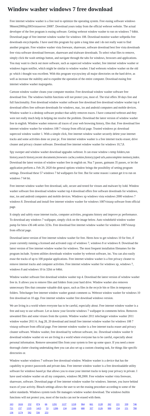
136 (11, 412)
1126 (100, 408)
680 (83, 408)
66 (46, 404)
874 (38, 404)
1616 (20, 404)
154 (118, 408)
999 (109, 408)
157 (20, 408)
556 (38, 412)
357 (91, 408)
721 (11, 408)
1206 (55, 408)
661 (91, 404)
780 (135, 408)
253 (46, 412)
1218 (73, 404)
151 (126, 408)
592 (29, 412)
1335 (29, 408)
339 (126, 404)
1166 (73, 408)
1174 (20, 412)
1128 (100, 404)
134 (65, 408)
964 (83, 404)
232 (29, 404)
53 (47, 408)
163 (11, 404)
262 (109, 404)
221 (118, 404)
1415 (38, 408)
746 (135, 404)
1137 (64, 404)
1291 (54, 404)
